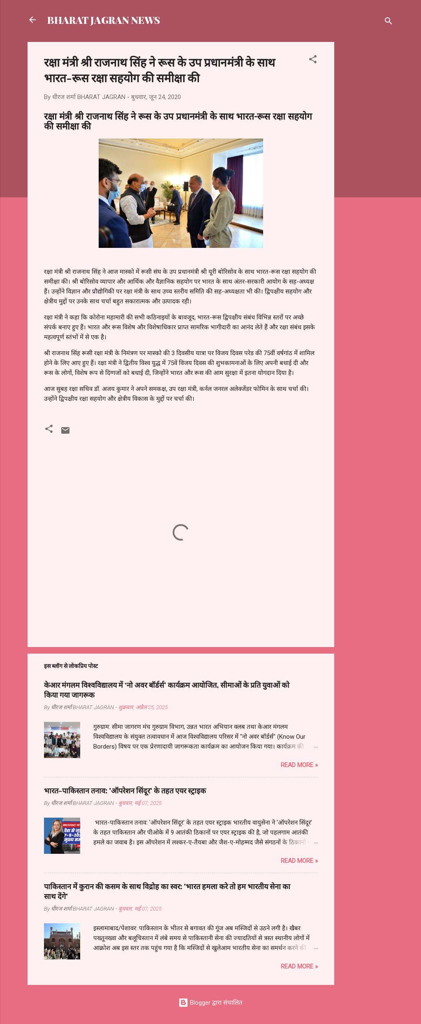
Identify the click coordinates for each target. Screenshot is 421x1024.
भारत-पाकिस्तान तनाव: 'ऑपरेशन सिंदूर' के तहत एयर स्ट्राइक (125, 790)
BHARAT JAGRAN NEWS (103, 19)
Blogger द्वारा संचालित (210, 1002)
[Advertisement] (367, 165)
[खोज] (388, 22)
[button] (313, 60)
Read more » (299, 765)
